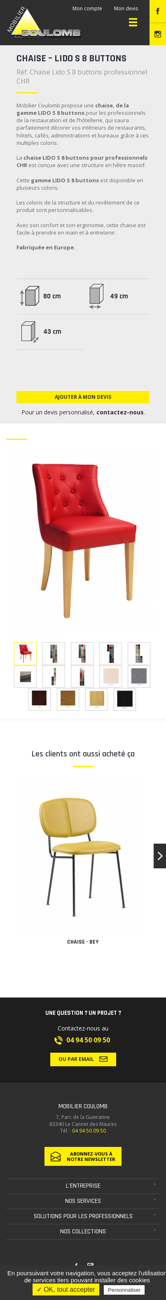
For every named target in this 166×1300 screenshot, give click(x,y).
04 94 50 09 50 (88, 1039)
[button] (160, 856)
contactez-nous (120, 412)
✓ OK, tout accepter (66, 1289)
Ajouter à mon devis (83, 396)
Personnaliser (124, 1290)
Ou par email (83, 1059)
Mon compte (87, 8)
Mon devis (126, 8)
